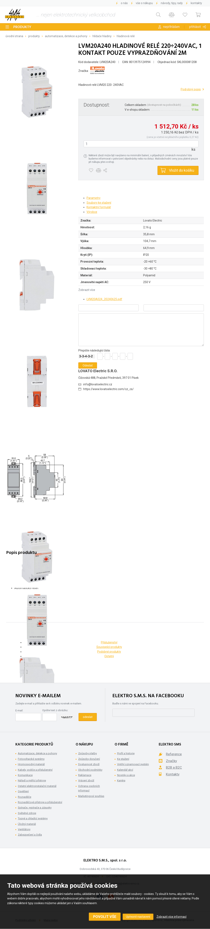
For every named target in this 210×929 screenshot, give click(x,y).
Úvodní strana (14, 36)
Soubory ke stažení (99, 202)
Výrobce (92, 212)
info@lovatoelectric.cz (97, 384)
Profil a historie (126, 753)
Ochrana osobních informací (89, 788)
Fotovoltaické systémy (31, 758)
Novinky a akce (126, 775)
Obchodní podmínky (90, 769)
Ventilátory (24, 829)
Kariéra (121, 780)
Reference (174, 754)
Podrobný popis (191, 89)
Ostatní (109, 656)
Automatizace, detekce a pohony (66, 36)
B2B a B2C (174, 767)
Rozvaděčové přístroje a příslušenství (40, 802)
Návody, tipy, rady (172, 3)
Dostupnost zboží (88, 764)
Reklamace (84, 775)
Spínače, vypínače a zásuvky (34, 807)
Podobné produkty (109, 651)
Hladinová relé (126, 36)
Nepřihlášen (171, 27)
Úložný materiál (27, 824)
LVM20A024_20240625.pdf (104, 299)
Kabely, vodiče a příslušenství (35, 769)
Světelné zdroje (27, 813)
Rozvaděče (24, 796)
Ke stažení (123, 758)
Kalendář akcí (125, 769)
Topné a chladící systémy (33, 818)
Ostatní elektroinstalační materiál (37, 786)
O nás (124, 3)
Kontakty (196, 3)
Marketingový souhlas (91, 796)
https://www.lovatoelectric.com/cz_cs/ (108, 389)
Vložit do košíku (181, 170)
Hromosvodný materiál (31, 764)
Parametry (93, 198)
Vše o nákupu (144, 3)
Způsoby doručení (89, 758)
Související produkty (109, 647)
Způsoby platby (87, 753)
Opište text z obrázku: (55, 710)
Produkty (22, 27)
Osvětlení (23, 791)
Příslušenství (109, 642)
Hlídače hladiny (102, 36)
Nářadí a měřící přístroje (32, 780)
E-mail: (19, 710)
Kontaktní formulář (99, 207)
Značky (171, 761)
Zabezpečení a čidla (30, 834)
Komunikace (25, 775)
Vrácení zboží (86, 780)
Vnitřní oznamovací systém (133, 764)
